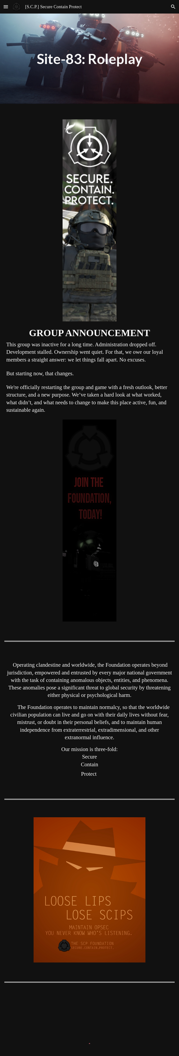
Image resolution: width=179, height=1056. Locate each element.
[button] (6, 6)
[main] (89, 59)
